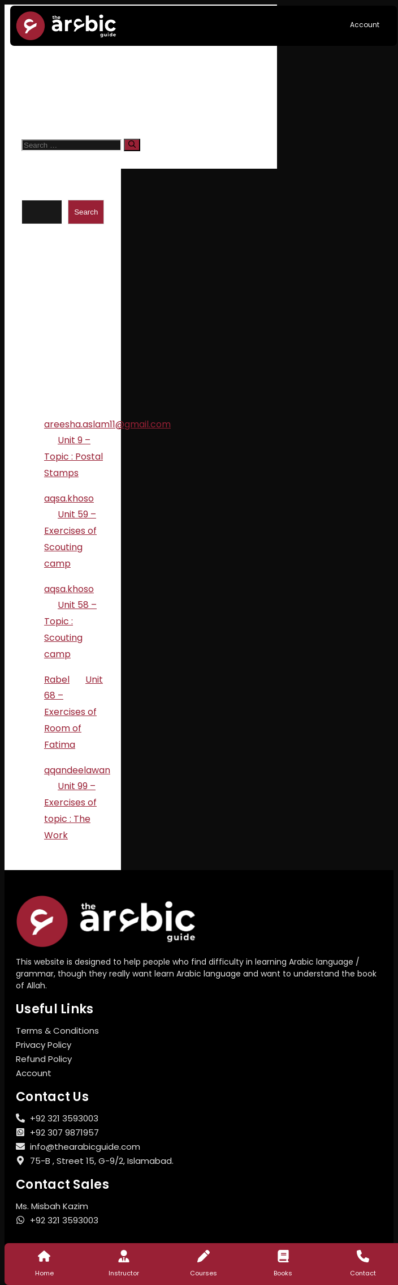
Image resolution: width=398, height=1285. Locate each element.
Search (37, 192)
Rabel (57, 679)
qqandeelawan (77, 770)
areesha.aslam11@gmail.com (107, 424)
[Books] (283, 1256)
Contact (363, 1273)
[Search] (132, 145)
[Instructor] (124, 1256)
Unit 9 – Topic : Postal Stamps (73, 456)
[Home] (44, 1256)
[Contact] (363, 1256)
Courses (203, 1273)
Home (44, 1273)
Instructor (124, 1273)
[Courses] (203, 1256)
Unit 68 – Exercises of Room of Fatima (73, 712)
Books (283, 1273)
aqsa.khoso (69, 498)
